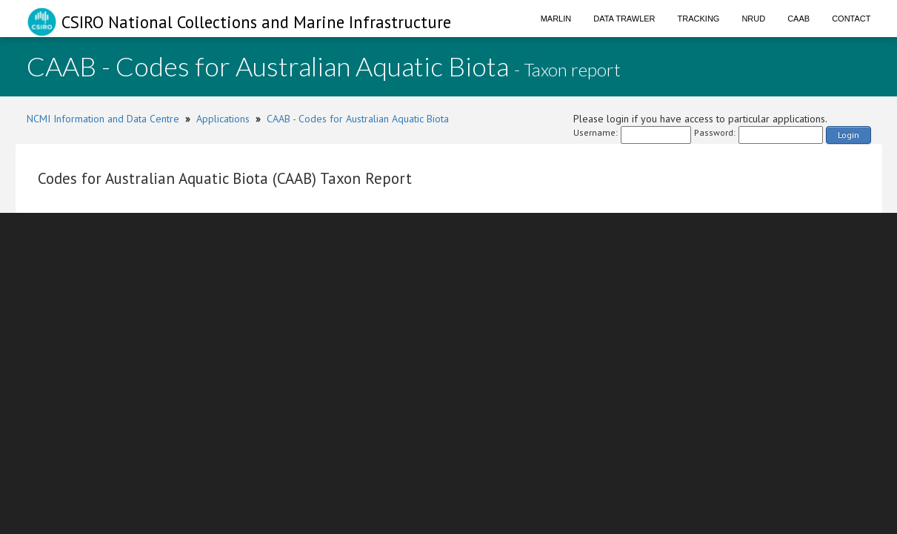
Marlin (556, 18)
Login (848, 134)
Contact (851, 18)
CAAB (798, 18)
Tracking (699, 18)
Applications (223, 118)
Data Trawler (624, 18)
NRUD (753, 18)
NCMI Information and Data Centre (103, 118)
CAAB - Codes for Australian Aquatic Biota (358, 118)
